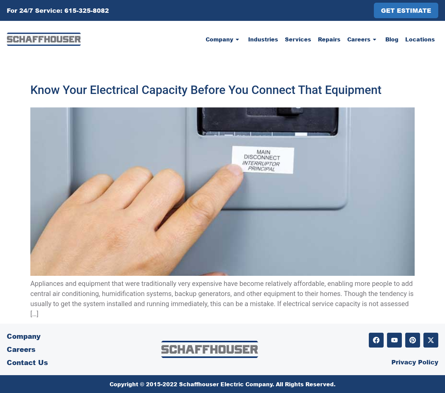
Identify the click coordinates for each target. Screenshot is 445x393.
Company (223, 39)
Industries (263, 39)
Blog (391, 39)
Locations (420, 39)
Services (298, 39)
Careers (363, 39)
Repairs (329, 39)
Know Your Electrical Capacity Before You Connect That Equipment (206, 90)
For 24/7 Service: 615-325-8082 (58, 10)
